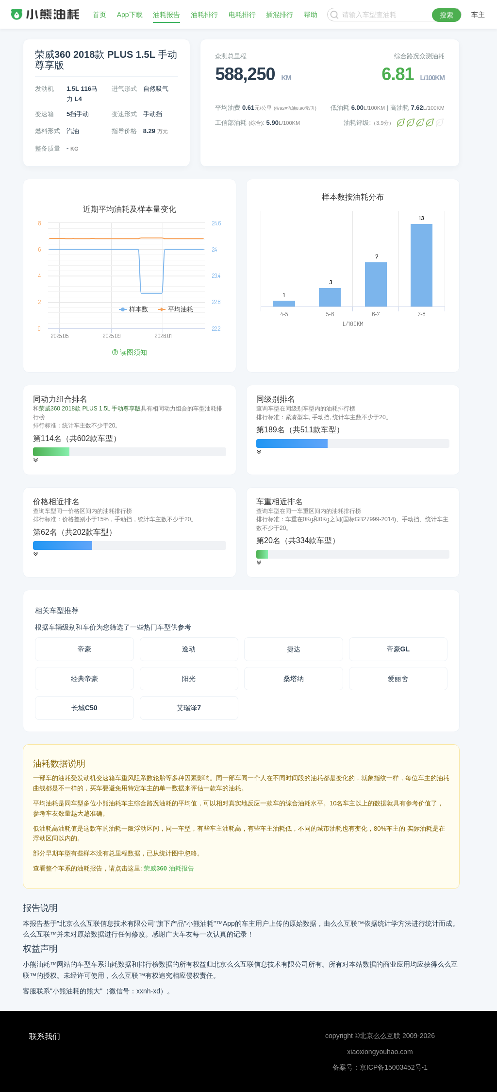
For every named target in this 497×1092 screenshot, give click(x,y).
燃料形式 (47, 131)
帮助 (310, 14)
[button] (35, 460)
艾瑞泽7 (189, 708)
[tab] (129, 430)
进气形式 (124, 88)
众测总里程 (231, 56)
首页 (99, 14)
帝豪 (84, 649)
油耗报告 (166, 14)
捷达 (293, 649)
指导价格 (124, 131)
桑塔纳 (293, 678)
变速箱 (44, 114)
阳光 (189, 678)
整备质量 (47, 148)
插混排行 (279, 14)
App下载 (130, 14)
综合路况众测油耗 (419, 56)
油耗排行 (204, 14)
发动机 (44, 88)
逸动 (189, 649)
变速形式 (124, 114)
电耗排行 (242, 14)
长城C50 (84, 708)
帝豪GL (398, 649)
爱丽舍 (398, 678)
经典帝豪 (84, 678)
